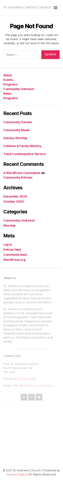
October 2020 (13, 201)
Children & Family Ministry (22, 146)
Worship (9, 225)
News (7, 93)
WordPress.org (14, 259)
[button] (55, 7)
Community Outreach (18, 89)
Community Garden (17, 122)
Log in (7, 244)
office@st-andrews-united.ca (32, 385)
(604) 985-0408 (25, 378)
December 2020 (15, 196)
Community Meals (16, 130)
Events (8, 80)
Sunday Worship (15, 138)
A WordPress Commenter (21, 173)
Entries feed (12, 249)
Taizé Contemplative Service (24, 154)
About (7, 75)
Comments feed (15, 254)
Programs (10, 84)
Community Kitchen (17, 177)
